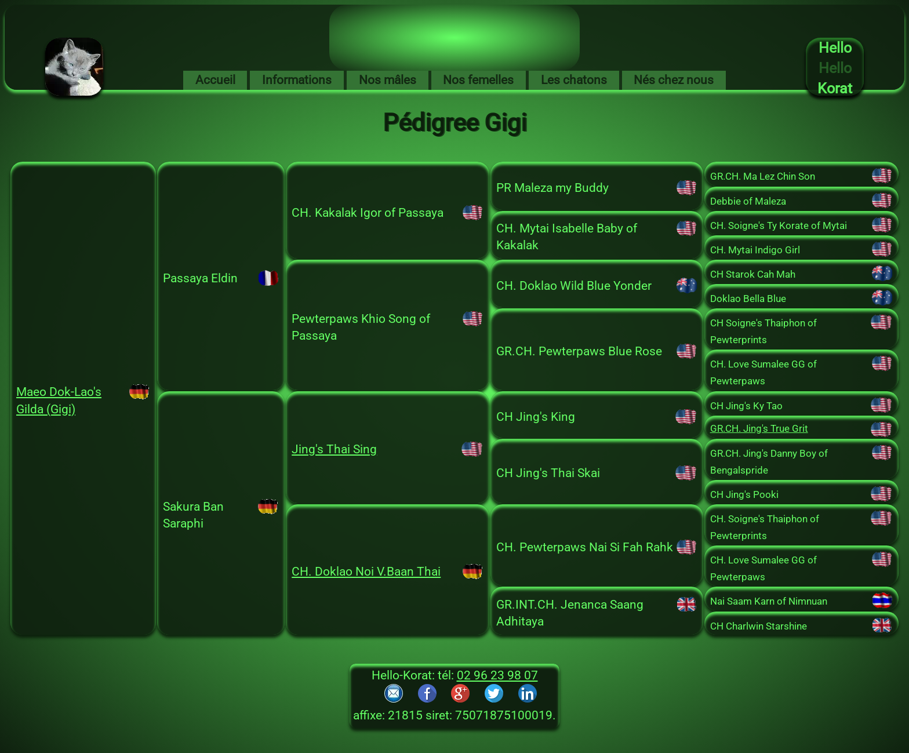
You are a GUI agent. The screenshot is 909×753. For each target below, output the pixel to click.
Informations (297, 80)
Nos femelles (478, 80)
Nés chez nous (674, 80)
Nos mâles (387, 80)
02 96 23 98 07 (497, 675)
